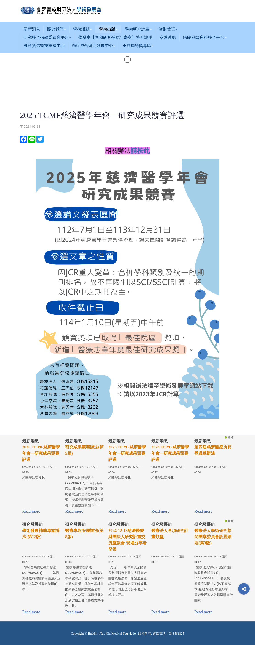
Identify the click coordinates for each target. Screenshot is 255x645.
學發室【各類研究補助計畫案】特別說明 (115, 37)
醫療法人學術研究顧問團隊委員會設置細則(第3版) (212, 536)
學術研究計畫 (138, 29)
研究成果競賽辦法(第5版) (84, 450)
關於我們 (56, 29)
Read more (31, 511)
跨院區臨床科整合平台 (205, 37)
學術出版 (108, 29)
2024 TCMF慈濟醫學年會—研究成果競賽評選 (170, 453)
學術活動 (82, 29)
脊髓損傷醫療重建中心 (44, 45)
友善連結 (168, 37)
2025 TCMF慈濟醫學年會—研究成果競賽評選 (127, 453)
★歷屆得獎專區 (138, 45)
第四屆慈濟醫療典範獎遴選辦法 (212, 450)
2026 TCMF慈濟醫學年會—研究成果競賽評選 (41, 453)
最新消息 (32, 29)
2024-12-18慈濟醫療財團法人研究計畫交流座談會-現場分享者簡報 (127, 539)
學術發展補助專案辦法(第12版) (40, 533)
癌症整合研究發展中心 (93, 45)
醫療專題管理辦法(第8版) (84, 533)
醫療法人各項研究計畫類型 (169, 533)
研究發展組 (32, 524)
